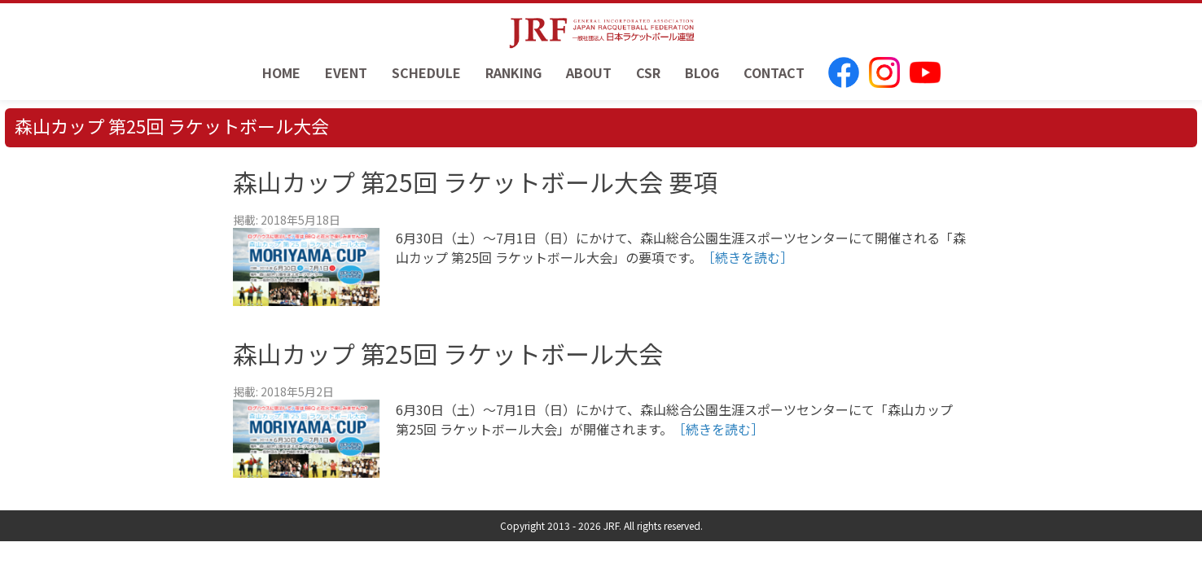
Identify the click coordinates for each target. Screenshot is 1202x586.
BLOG (702, 72)
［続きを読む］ (747, 257)
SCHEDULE (426, 72)
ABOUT (589, 72)
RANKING (513, 72)
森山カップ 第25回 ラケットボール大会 (448, 353)
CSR (648, 72)
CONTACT (774, 72)
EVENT (346, 72)
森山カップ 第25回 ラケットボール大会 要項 (475, 181)
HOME (281, 72)
